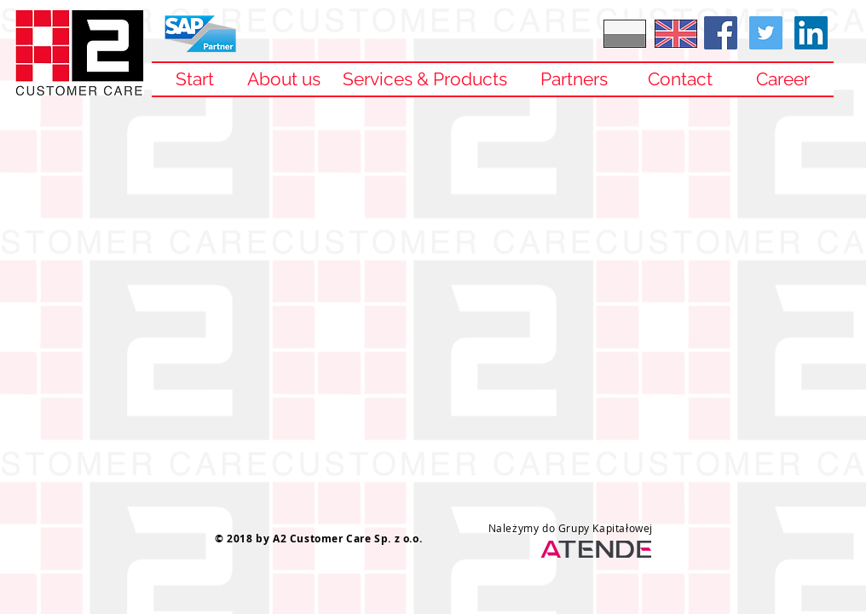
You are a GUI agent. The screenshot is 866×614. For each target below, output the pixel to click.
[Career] (782, 79)
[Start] (194, 79)
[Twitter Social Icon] (765, 32)
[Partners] (573, 79)
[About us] (284, 79)
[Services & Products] (424, 79)
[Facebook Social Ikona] (720, 32)
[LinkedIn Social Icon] (811, 32)
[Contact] (680, 79)
